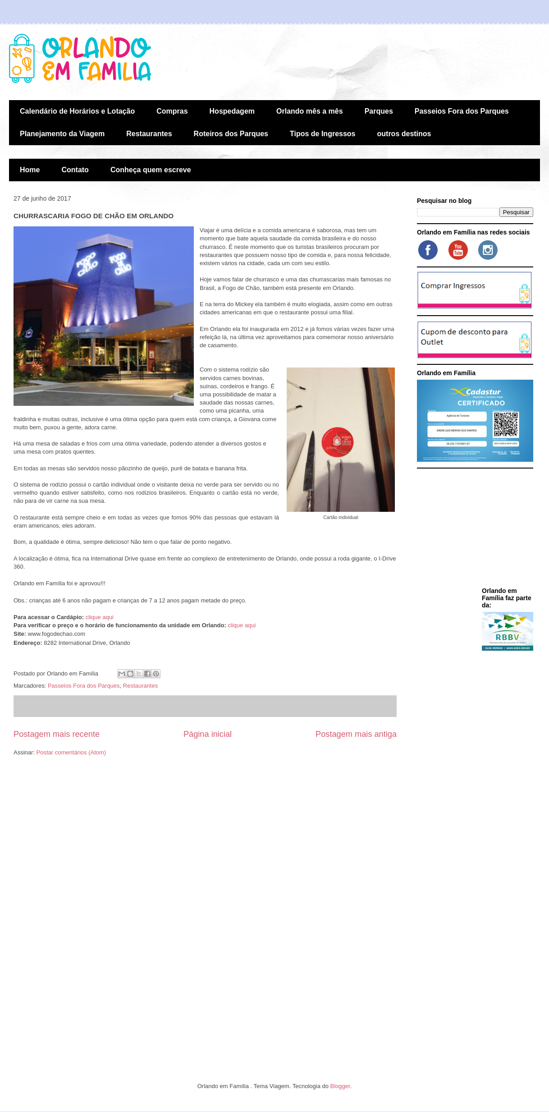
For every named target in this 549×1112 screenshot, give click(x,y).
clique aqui (100, 617)
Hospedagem (232, 111)
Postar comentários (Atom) (71, 752)
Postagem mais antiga (356, 734)
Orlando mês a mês (309, 111)
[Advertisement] (473, 529)
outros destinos (404, 134)
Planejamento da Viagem (62, 134)
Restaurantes (149, 134)
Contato (74, 170)
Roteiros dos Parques (231, 134)
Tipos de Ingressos (323, 134)
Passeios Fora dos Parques (462, 111)
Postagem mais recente (57, 734)
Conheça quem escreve (150, 170)
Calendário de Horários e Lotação (77, 111)
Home (30, 170)
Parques (379, 111)
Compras (172, 111)
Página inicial (207, 734)
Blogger (340, 1086)
